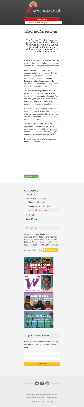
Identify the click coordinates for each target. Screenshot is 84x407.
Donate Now (42, 19)
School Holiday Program (37, 210)
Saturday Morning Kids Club (39, 206)
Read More (50, 250)
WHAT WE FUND (31, 191)
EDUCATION (30, 195)
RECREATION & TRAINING (36, 199)
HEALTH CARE (31, 219)
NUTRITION (30, 215)
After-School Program (36, 202)
